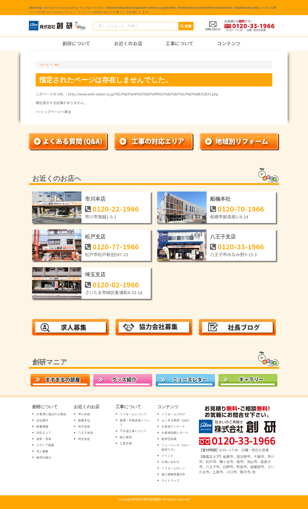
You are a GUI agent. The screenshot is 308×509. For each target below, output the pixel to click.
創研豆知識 (168, 439)
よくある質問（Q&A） (176, 420)
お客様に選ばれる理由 (51, 414)
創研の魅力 (43, 457)
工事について (180, 43)
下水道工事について (133, 431)
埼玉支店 (95, 274)
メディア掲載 (45, 445)
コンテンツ (229, 43)
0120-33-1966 (241, 246)
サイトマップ (170, 480)
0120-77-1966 (116, 246)
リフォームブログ (173, 414)
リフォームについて (133, 414)
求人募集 (42, 451)
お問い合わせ (170, 462)
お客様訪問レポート (174, 432)
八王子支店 (223, 237)
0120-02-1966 (116, 284)
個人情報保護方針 (173, 474)
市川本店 (95, 199)
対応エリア (43, 432)
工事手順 (126, 443)
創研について (76, 43)
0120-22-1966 (116, 209)
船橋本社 (220, 199)
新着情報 (42, 426)
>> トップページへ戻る (53, 111)
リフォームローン (173, 468)
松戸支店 (95, 237)
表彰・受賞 (43, 439)
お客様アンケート (173, 426)
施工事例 (126, 437)
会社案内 (42, 420)
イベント (167, 455)
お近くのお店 (128, 43)
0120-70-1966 (241, 209)
